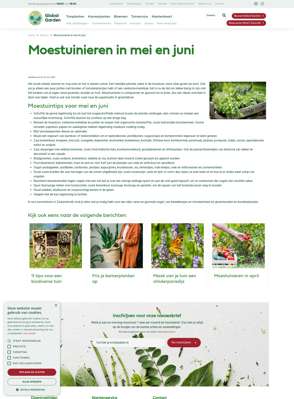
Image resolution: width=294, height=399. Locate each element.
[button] (32, 390)
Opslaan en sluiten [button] (32, 372)
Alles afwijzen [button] (31, 381)
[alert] (32, 348)
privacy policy (169, 332)
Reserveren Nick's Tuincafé (245, 23)
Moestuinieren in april (236, 276)
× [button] (55, 305)
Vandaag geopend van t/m (52, 4)
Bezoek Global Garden (247, 16)
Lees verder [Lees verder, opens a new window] (29, 333)
